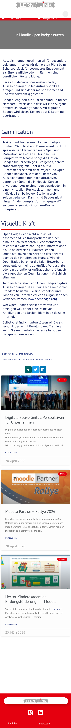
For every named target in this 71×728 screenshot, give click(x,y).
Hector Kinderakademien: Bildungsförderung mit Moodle (31, 601)
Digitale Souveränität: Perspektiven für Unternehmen (34, 422)
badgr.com (20, 200)
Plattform (56, 611)
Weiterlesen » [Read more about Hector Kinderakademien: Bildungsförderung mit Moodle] (11, 626)
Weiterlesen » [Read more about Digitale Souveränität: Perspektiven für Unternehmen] (11, 455)
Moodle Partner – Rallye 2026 (30, 513)
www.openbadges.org (42, 301)
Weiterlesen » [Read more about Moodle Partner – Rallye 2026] (11, 540)
